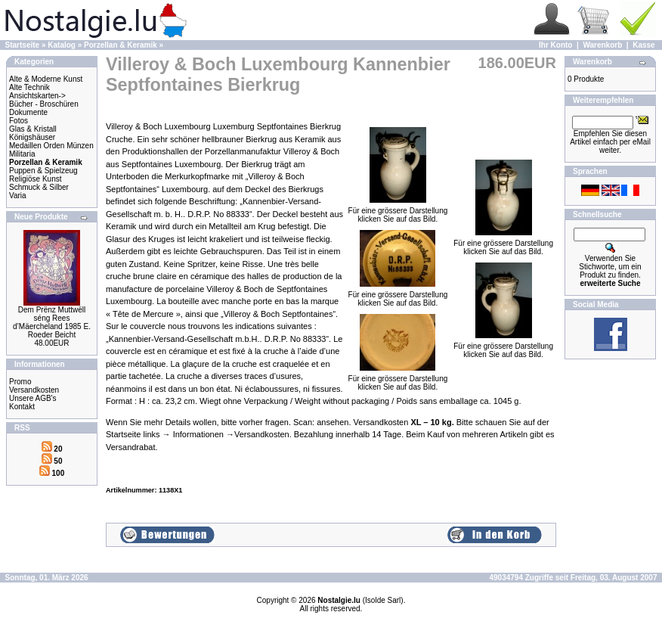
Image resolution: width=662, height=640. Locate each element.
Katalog (62, 45)
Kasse (643, 45)
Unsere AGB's (33, 398)
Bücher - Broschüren (44, 104)
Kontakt (22, 406)
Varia (17, 195)
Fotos (18, 121)
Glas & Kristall (33, 129)
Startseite (22, 45)
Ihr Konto (555, 45)
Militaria (22, 154)
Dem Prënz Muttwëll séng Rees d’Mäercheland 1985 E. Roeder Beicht (52, 322)
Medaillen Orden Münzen (51, 145)
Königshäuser (32, 137)
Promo (20, 381)
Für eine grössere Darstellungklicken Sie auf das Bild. (398, 211)
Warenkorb (602, 45)
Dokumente (28, 112)
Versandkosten (34, 390)
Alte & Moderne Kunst (45, 79)
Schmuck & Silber (39, 187)
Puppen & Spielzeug (43, 170)
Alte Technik (29, 87)
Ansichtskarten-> (37, 96)
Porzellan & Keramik (120, 45)
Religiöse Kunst (35, 179)
